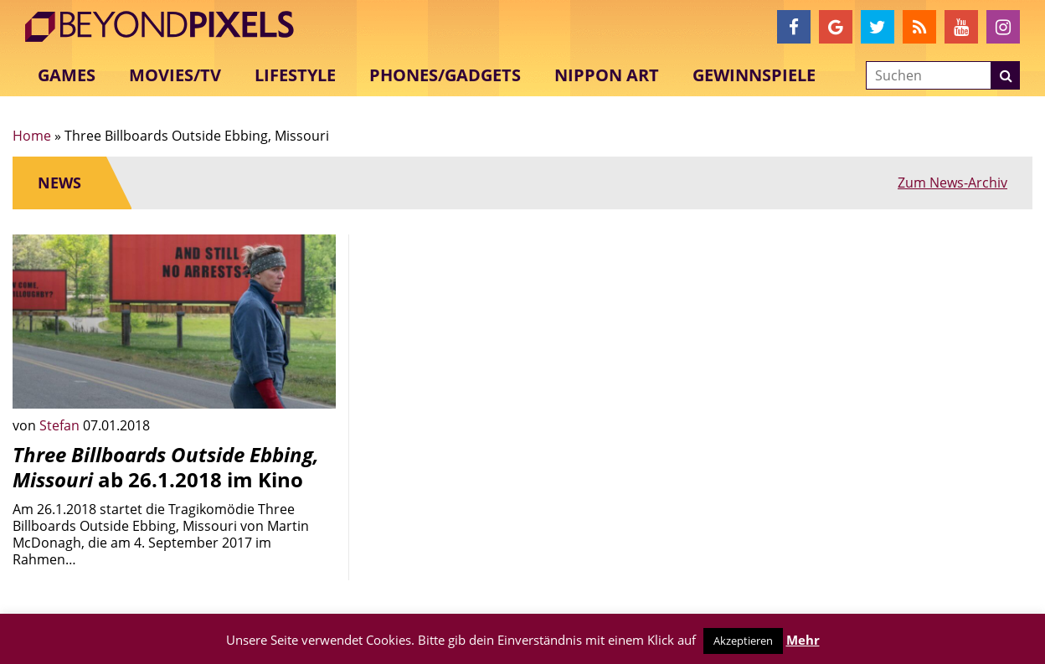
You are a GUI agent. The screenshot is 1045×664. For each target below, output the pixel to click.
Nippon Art (606, 75)
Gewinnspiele (754, 75)
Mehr (803, 639)
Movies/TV (175, 75)
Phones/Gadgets (445, 75)
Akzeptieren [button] (743, 640)
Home (32, 135)
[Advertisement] (522, 351)
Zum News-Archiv (952, 182)
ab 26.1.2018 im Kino (166, 466)
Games (66, 75)
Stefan (61, 425)
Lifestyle (295, 75)
